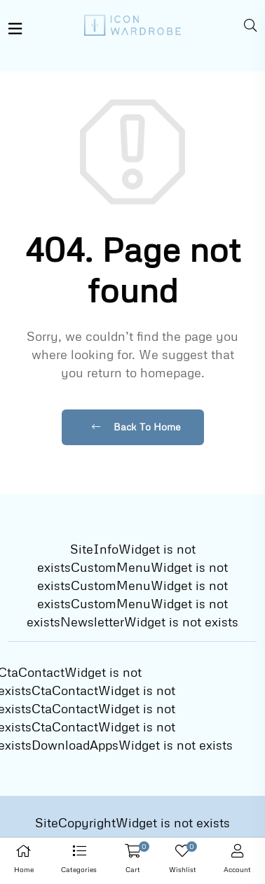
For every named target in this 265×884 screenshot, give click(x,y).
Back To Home (136, 427)
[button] (79, 861)
